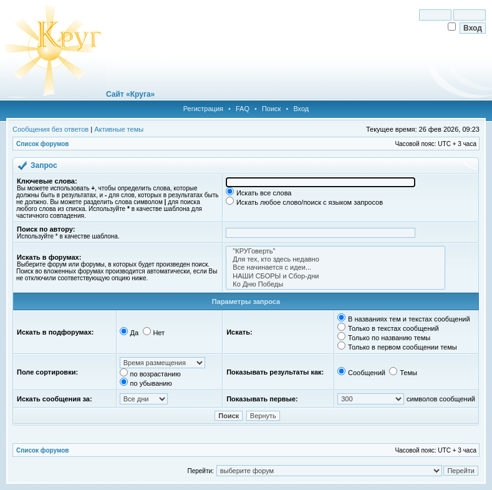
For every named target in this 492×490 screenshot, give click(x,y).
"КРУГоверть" (335, 251)
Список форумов (42, 143)
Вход (301, 108)
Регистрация (203, 108)
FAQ (242, 108)
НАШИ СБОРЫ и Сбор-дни (335, 276)
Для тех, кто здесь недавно (335, 259)
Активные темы (118, 129)
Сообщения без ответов (50, 129)
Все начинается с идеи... (335, 267)
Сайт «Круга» (130, 94)
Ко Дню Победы (335, 284)
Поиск (271, 108)
